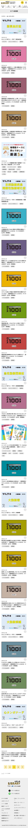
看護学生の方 (4, 820)
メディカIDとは (17, 818)
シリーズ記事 (14, 6)
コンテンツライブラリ (19, 807)
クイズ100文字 (5, 73)
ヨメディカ (16, 805)
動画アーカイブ (20, 6)
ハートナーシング (12, 167)
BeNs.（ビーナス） (18, 802)
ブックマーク (4, 813)
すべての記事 (2, 6)
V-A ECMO (15, 453)
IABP (10, 453)
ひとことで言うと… (13, 41)
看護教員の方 (4, 818)
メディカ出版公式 (14, 791)
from (14, 786)
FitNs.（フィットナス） (19, 798)
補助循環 (4, 169)
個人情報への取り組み (19, 815)
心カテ (18, 169)
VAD (3, 455)
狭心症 (9, 171)
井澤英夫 (20, 451)
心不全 (3, 174)
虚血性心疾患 (12, 169)
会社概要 (16, 810)
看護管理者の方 (5, 815)
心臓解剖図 (21, 171)
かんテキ (4, 41)
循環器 (21, 41)
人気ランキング (8, 6)
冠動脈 (3, 167)
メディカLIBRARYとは (25, 6)
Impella (21, 453)
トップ (2, 773)
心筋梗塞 (15, 171)
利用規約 (16, 813)
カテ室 (3, 171)
